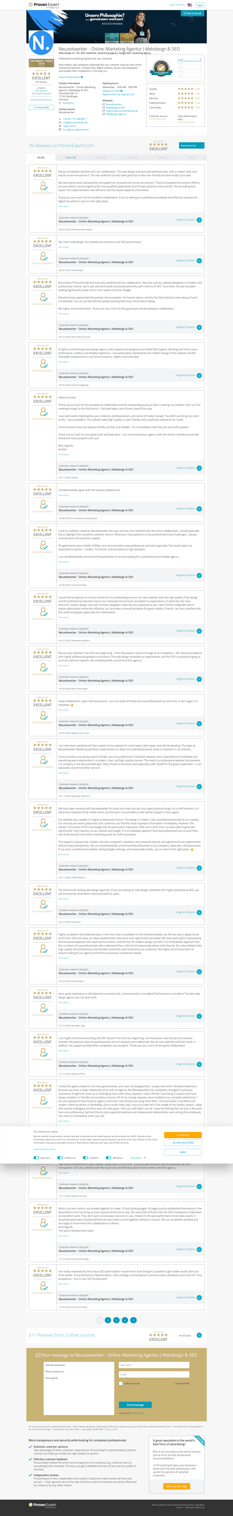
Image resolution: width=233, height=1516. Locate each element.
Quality (153, 89)
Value (152, 93)
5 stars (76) (70, 157)
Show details (136, 1510)
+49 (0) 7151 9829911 (75, 119)
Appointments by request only (118, 94)
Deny (183, 1504)
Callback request (132, 1383)
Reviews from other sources (41, 92)
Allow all (183, 1487)
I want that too (177, 4)
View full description (70, 77)
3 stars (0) (131, 157)
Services (153, 98)
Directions (68, 103)
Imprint (37, 1501)
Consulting (155, 107)
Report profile (112, 1429)
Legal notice (69, 126)
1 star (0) (192, 157)
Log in (200, 5)
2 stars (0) (162, 157)
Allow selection (183, 1495)
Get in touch (192, 13)
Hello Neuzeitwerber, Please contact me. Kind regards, (79, 1388)
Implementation (157, 102)
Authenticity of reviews (41, 99)
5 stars (180, 59)
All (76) (40, 157)
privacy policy (137, 1413)
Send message (135, 1405)
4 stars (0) (101, 157)
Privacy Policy (49, 1501)
